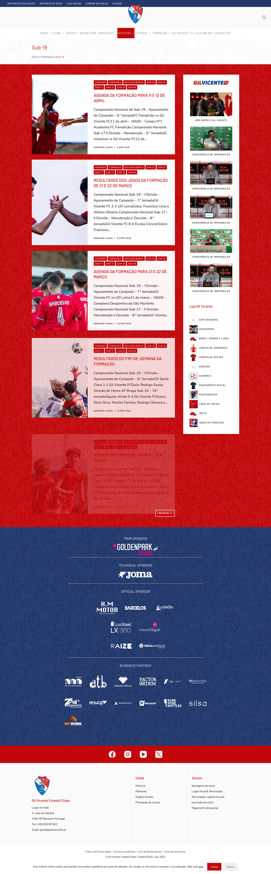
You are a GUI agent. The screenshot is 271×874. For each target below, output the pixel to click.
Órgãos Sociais (144, 796)
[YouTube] (143, 754)
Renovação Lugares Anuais (208, 796)
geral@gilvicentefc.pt (53, 829)
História (140, 785)
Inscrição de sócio (51, 3)
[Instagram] (127, 754)
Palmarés (141, 791)
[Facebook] (112, 754)
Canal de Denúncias (175, 851)
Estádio (117, 3)
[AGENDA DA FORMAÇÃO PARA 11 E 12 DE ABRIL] (60, 114)
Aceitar (214, 866)
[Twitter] (158, 754)
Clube (58, 33)
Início (35, 56)
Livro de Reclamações (149, 851)
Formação (47, 56)
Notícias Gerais (134, 82)
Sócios (72, 33)
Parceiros (107, 33)
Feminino (100, 82)
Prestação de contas (148, 802)
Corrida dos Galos (97, 3)
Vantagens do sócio (203, 785)
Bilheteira (88, 33)
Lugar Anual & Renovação (207, 791)
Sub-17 (99, 87)
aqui (201, 866)
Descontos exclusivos (21, 3)
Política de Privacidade (98, 851)
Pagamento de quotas (205, 807)
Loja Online (74, 3)
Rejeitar (230, 866)
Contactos (222, 33)
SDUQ (45, 33)
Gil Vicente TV (182, 33)
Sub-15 (151, 82)
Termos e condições (124, 851)
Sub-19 (121, 87)
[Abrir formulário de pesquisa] (264, 17)
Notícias (126, 33)
